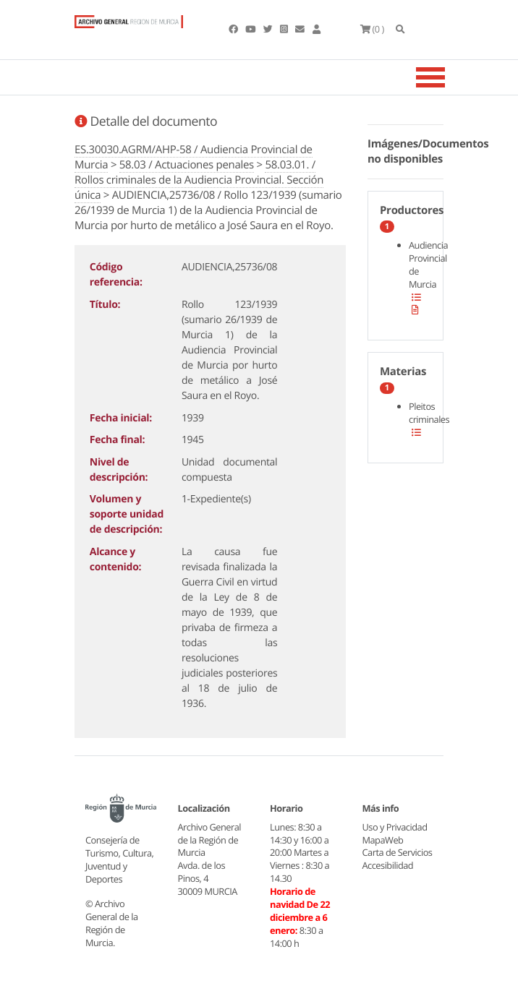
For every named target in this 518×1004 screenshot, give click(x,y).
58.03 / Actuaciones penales (186, 165)
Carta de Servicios (397, 852)
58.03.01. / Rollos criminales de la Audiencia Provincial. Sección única (199, 180)
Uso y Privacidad (395, 826)
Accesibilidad (388, 865)
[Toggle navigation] (448, 77)
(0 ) (372, 28)
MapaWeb (383, 839)
